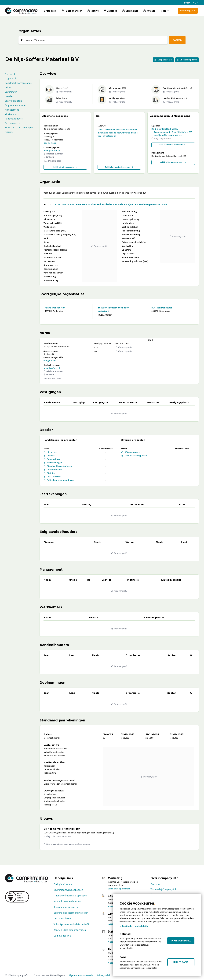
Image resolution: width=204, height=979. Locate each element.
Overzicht (10, 74)
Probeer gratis (187, 10)
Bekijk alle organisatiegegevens (119, 167)
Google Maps (50, 142)
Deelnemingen (12, 123)
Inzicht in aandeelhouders (67, 901)
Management (12, 109)
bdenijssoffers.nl (52, 150)
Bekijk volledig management (173, 162)
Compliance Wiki (62, 935)
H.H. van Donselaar (161, 307)
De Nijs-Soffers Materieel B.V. (168, 135)
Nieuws (9, 131)
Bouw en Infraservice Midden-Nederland (114, 309)
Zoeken (177, 40)
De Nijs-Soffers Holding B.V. (164, 128)
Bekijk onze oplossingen (119, 888)
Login (187, 2)
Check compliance (187, 59)
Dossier (9, 96)
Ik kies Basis (181, 962)
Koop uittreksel (163, 59)
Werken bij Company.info (163, 889)
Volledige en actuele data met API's (72, 924)
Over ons (155, 884)
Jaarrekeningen (13, 100)
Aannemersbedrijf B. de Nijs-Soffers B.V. (173, 132)
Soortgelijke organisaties (18, 82)
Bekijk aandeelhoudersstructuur (173, 144)
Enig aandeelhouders (16, 105)
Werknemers (11, 114)
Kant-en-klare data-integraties (70, 929)
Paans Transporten (55, 307)
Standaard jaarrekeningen (19, 127)
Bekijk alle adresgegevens (65, 167)
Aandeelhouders (14, 118)
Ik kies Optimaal (181, 940)
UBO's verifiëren (62, 918)
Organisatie (50, 10)
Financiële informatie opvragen (70, 895)
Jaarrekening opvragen (66, 907)
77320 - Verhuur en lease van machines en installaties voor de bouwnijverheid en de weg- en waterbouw (118, 132)
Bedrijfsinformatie (63, 884)
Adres (8, 87)
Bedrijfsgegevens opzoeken (68, 889)
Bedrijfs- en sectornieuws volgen (71, 912)
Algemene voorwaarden (81, 975)
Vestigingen (11, 91)
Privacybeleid (104, 975)
